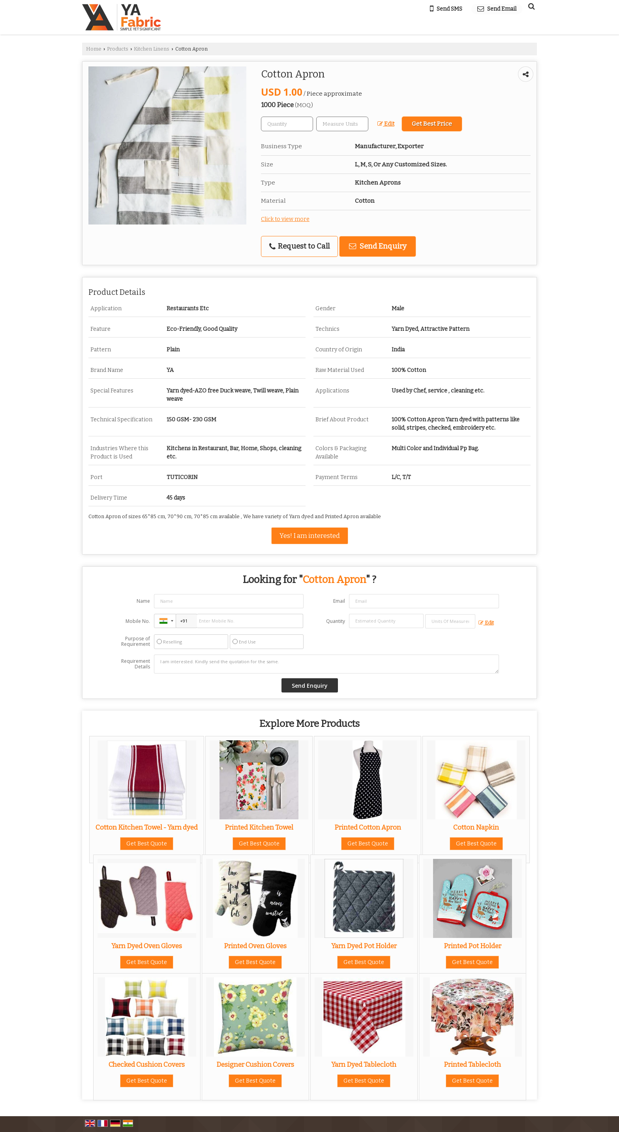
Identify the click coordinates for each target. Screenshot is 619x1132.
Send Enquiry (378, 246)
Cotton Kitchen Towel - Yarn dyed (147, 827)
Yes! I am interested (309, 536)
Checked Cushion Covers (147, 1064)
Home (93, 49)
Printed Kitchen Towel (259, 827)
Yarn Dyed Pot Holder (364, 946)
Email (339, 601)
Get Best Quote (146, 843)
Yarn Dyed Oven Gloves (146, 946)
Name (143, 601)
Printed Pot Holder (472, 946)
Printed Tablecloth (472, 1064)
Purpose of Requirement (135, 641)
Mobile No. (138, 621)
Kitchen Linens (151, 49)
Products (117, 49)
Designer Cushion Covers (255, 1064)
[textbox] (342, 124)
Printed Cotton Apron (367, 827)
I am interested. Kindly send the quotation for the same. (326, 664)
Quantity (335, 621)
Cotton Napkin (476, 827)
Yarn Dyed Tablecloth (363, 1064)
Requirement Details (135, 664)
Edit (385, 124)
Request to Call (299, 246)
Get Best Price (432, 123)
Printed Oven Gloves (255, 946)
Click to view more (285, 219)
